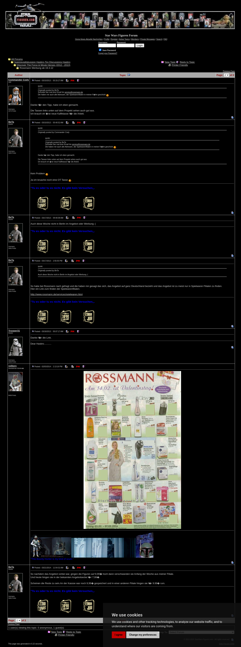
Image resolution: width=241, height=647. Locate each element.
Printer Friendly (180, 65)
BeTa (11, 122)
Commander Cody (18, 79)
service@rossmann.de (74, 92)
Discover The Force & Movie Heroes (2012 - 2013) (43, 65)
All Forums (17, 59)
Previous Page (229, 71)
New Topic (170, 62)
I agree (119, 634)
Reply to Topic (187, 62)
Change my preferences (143, 634)
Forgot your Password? (107, 53)
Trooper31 (14, 330)
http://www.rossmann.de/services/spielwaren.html (57, 294)
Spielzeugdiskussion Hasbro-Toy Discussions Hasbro (42, 62)
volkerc (12, 365)
